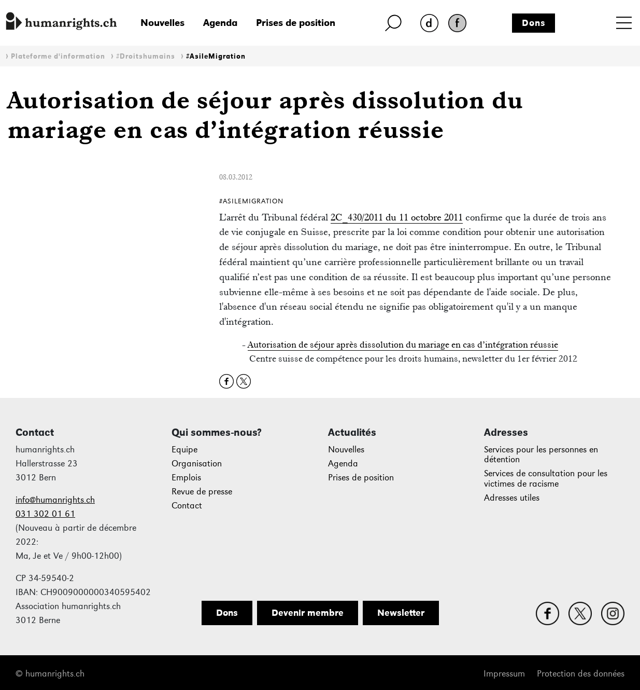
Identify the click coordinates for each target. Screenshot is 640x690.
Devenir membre (308, 613)
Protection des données (580, 673)
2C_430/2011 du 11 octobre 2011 (397, 217)
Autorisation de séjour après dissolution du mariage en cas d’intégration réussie (403, 344)
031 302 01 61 (45, 513)
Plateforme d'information (58, 56)
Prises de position (295, 23)
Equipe (184, 449)
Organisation (197, 463)
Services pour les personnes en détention (541, 454)
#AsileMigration (216, 56)
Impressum (504, 673)
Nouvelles (162, 23)
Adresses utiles (511, 497)
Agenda (220, 23)
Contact (187, 505)
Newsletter (400, 613)
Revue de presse (202, 491)
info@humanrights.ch (55, 499)
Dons (534, 23)
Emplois (186, 477)
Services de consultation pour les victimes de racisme (545, 478)
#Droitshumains (145, 56)
